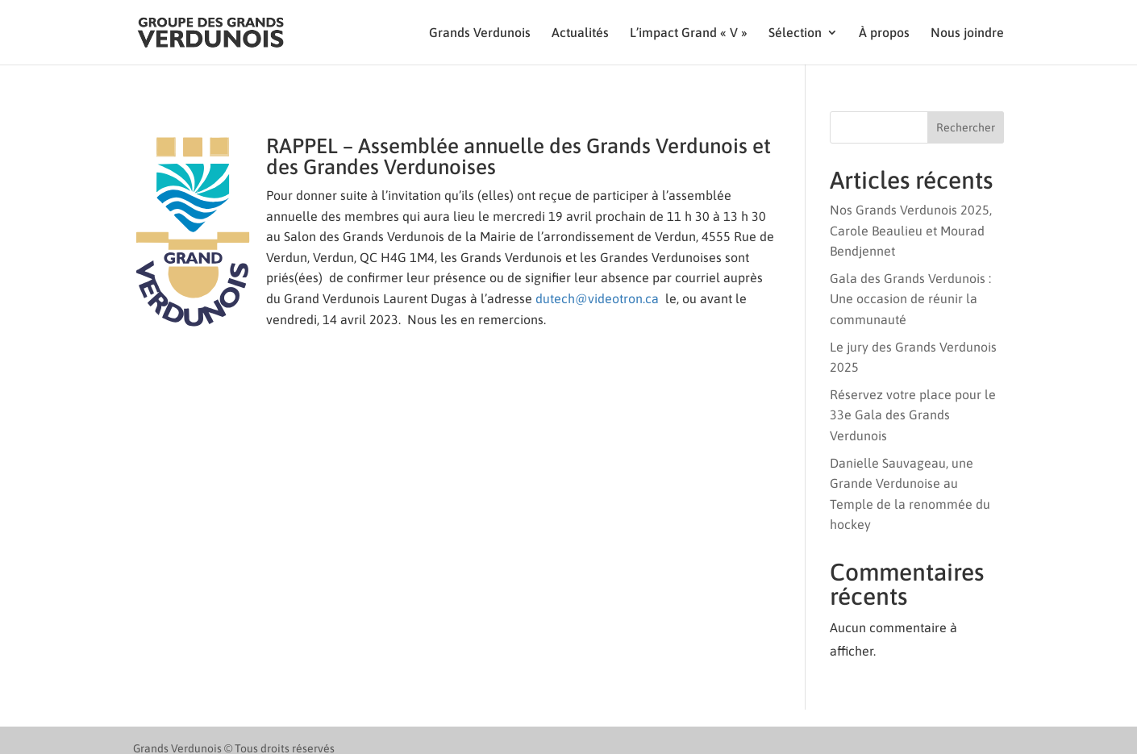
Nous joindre (967, 33)
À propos (884, 33)
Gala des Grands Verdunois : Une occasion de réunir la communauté (910, 299)
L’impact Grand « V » (689, 33)
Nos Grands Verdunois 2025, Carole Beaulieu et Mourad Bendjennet (911, 230)
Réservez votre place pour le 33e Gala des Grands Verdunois (913, 415)
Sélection (795, 33)
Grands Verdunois (480, 33)
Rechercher (965, 127)
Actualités (580, 33)
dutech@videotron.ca (597, 298)
